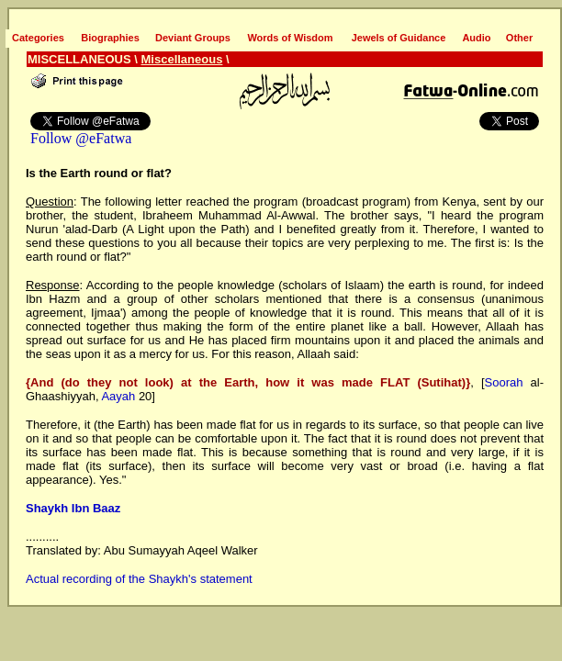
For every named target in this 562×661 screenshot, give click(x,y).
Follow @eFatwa (80, 138)
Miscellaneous (182, 59)
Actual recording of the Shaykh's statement (139, 579)
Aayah (118, 396)
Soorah (504, 382)
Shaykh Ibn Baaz (73, 508)
